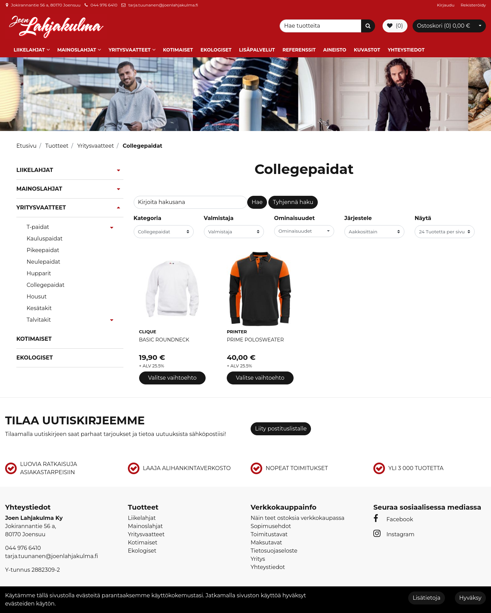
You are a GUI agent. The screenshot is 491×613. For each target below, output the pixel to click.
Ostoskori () (443, 25)
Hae (257, 201)
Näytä (423, 217)
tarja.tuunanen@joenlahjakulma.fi (163, 5)
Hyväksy (470, 598)
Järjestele (358, 217)
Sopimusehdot (271, 525)
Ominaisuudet (294, 217)
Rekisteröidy (473, 5)
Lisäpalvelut (257, 49)
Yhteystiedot (406, 49)
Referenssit (298, 49)
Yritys (258, 557)
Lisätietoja (426, 598)
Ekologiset (216, 49)
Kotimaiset (178, 49)
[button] (304, 230)
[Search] (321, 25)
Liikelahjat (29, 49)
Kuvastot (367, 49)
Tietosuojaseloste (274, 549)
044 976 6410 (103, 5)
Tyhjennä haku (293, 201)
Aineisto (334, 49)
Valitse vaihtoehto (172, 377)
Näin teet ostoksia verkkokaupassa (297, 516)
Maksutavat (266, 541)
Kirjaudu (446, 5)
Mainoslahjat (76, 49)
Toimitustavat (269, 533)
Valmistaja (219, 217)
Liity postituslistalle (281, 427)
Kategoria (148, 217)
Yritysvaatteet (129, 49)
